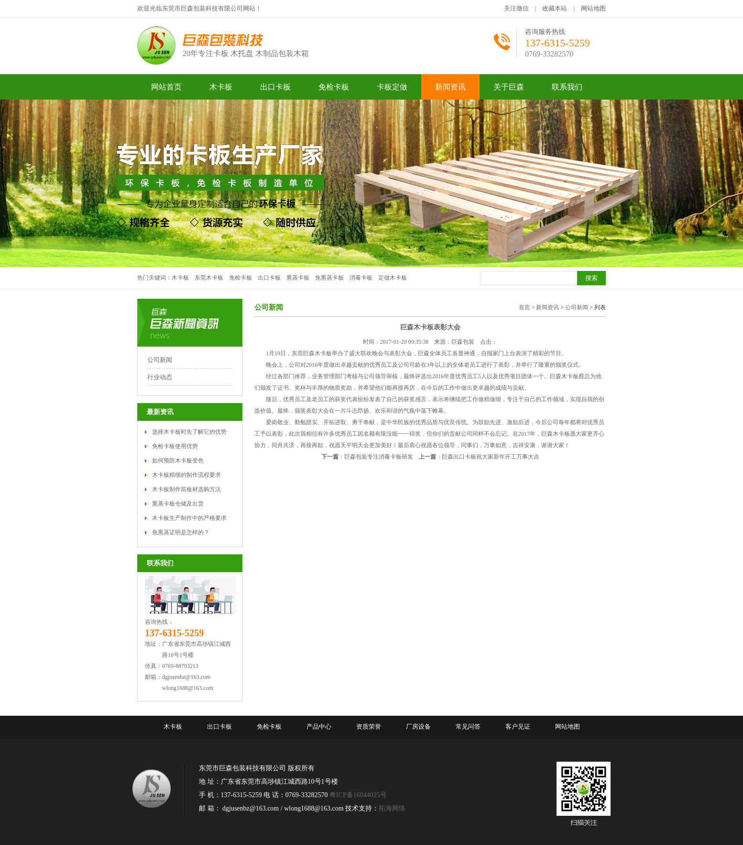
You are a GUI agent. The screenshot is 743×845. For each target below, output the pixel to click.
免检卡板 (240, 277)
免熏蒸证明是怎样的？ (180, 532)
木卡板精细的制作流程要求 (186, 475)
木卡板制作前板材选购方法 (186, 489)
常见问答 (468, 726)
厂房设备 (418, 726)
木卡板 (180, 277)
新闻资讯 (547, 307)
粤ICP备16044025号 (358, 795)
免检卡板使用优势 (175, 446)
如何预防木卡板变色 (178, 460)
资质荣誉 (368, 726)
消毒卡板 (361, 277)
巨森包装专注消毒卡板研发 (378, 456)
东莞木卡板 (209, 277)
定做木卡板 (392, 277)
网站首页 (166, 87)
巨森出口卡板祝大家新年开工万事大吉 (490, 456)
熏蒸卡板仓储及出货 (178, 503)
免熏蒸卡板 (329, 277)
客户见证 (517, 726)
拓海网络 (392, 808)
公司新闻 (159, 359)
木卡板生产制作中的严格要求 (189, 518)
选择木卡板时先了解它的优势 (189, 431)
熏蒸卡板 (297, 277)
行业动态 (159, 377)
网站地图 (593, 8)
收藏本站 (554, 8)
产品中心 (318, 726)
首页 (524, 307)
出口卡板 (269, 277)
